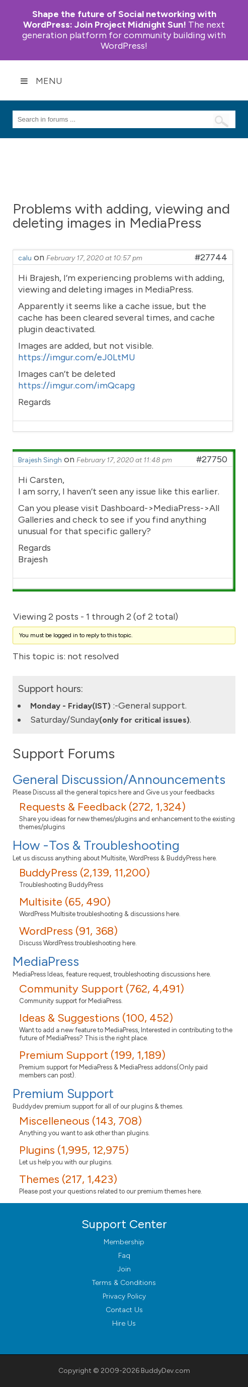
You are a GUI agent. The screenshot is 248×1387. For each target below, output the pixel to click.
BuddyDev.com (165, 1370)
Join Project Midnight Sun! (119, 19)
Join (124, 1269)
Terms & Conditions (124, 1282)
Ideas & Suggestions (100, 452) (96, 1018)
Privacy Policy (124, 1296)
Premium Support (63, 1093)
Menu (41, 80)
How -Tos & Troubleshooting (96, 845)
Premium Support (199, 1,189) (92, 1055)
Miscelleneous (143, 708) (80, 1121)
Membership (124, 1242)
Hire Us (124, 1323)
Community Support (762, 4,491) (101, 989)
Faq (124, 1255)
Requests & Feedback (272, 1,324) (102, 807)
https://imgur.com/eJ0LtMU (76, 357)
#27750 (211, 459)
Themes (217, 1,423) (68, 1179)
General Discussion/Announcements (119, 779)
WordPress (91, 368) (68, 931)
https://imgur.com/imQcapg (76, 385)
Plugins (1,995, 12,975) (74, 1150)
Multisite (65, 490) (65, 902)
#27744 (211, 257)
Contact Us (124, 1310)
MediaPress (46, 961)
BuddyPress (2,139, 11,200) (84, 872)
